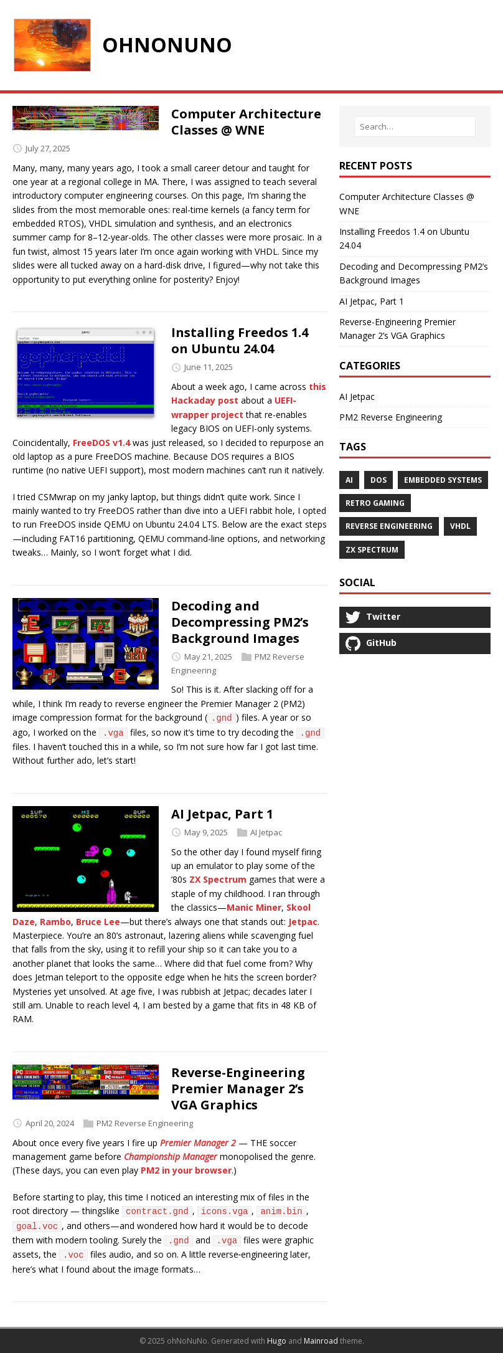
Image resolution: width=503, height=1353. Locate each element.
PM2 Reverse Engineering (144, 1123)
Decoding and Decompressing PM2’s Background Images (240, 622)
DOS (378, 480)
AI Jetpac (266, 832)
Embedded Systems (443, 480)
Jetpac (302, 922)
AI (349, 480)
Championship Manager (170, 1156)
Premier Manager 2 (198, 1143)
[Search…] (415, 127)
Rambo (55, 922)
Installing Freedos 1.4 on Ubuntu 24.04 (239, 340)
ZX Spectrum (218, 879)
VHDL (460, 526)
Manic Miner (254, 907)
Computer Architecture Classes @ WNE (246, 121)
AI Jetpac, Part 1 (222, 813)
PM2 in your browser (186, 1170)
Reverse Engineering (389, 526)
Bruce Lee (98, 922)
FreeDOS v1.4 (101, 443)
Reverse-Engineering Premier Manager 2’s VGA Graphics (238, 1088)
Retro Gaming (375, 503)
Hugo (276, 1341)
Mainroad (321, 1341)
